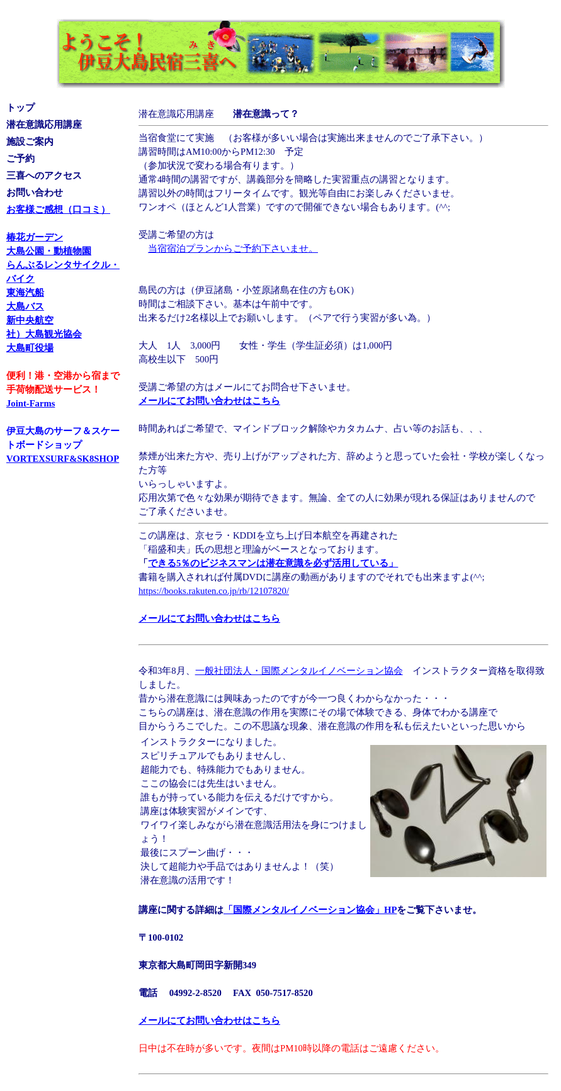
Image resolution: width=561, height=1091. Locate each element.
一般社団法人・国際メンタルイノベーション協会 (299, 671)
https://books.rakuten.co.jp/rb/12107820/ (214, 591)
